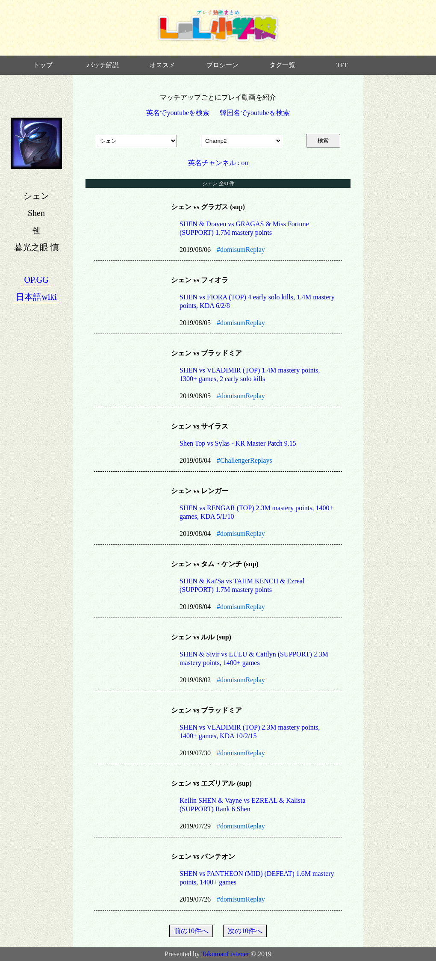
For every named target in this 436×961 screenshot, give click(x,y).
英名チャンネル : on (218, 162)
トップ (43, 65)
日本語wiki (36, 297)
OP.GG (36, 279)
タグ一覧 (282, 65)
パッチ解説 (103, 65)
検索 (323, 140)
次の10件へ (245, 930)
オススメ (162, 65)
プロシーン (222, 65)
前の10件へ (191, 930)
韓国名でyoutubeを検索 (255, 112)
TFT (342, 65)
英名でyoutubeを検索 (177, 112)
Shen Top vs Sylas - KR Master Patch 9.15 (238, 443)
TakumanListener (225, 954)
